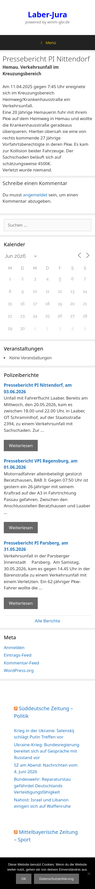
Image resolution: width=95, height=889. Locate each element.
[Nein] (88, 873)
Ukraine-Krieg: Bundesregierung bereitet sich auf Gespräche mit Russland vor (46, 751)
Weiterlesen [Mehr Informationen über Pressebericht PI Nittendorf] (21, 445)
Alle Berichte (47, 621)
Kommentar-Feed (21, 663)
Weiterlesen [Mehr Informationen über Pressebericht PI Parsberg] (21, 603)
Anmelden (14, 647)
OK (23, 878)
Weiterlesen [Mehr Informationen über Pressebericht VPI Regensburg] (21, 527)
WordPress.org (19, 670)
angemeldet (35, 195)
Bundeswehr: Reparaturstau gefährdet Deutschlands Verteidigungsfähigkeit (42, 785)
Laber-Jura (47, 14)
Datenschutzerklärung (56, 878)
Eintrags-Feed (17, 655)
